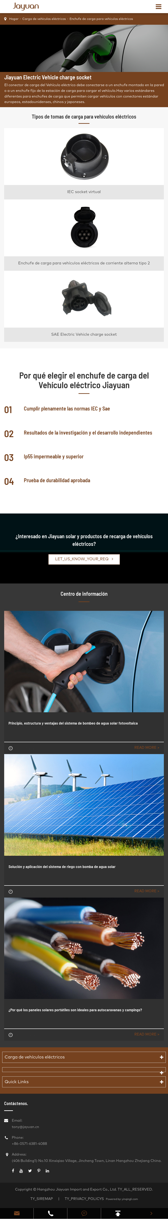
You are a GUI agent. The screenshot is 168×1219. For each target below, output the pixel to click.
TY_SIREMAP (41, 1199)
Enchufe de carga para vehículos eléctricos (101, 19)
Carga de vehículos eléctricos (44, 19)
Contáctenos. (16, 1103)
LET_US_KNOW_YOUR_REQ (84, 559)
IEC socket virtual (84, 192)
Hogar (14, 19)
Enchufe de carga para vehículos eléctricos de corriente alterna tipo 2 (84, 263)
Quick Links (17, 1082)
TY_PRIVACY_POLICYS (85, 1199)
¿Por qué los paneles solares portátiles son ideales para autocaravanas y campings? (75, 1009)
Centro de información (84, 593)
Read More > (146, 747)
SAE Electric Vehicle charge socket (84, 335)
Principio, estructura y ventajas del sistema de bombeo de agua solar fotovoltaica (73, 723)
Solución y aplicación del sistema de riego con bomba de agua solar (62, 866)
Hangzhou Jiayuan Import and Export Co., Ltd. (77, 1189)
